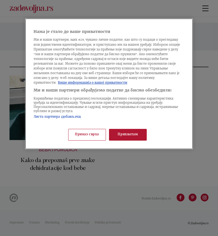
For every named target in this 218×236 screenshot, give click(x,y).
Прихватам (128, 134)
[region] (109, 83)
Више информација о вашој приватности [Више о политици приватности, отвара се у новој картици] (92, 83)
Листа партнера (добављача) (57, 117)
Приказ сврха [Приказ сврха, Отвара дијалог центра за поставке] (87, 134)
